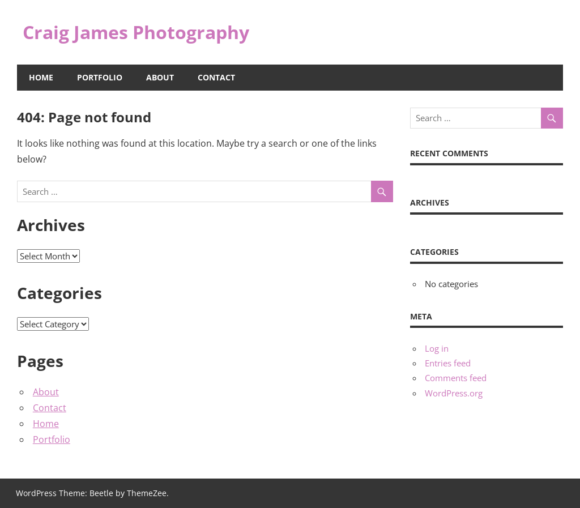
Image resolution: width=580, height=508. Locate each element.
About (160, 77)
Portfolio (99, 77)
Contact (216, 77)
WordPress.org (454, 393)
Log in (437, 348)
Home (41, 77)
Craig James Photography (136, 32)
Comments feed (456, 377)
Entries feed (448, 363)
